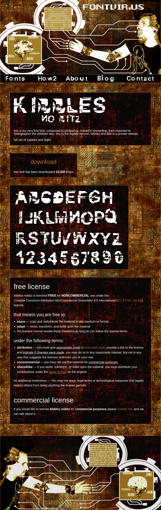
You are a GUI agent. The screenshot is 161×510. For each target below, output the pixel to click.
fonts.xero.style (94, 347)
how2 (46, 78)
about (77, 78)
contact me (124, 409)
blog (106, 78)
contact (139, 78)
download (43, 161)
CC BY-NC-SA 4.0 (129, 300)
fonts (17, 78)
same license (58, 371)
